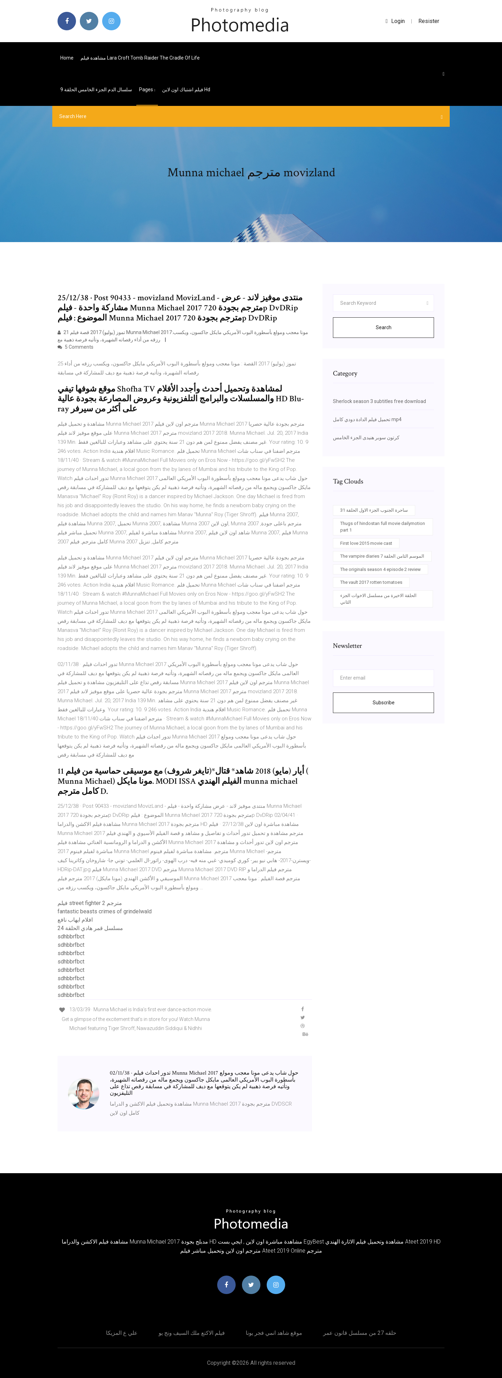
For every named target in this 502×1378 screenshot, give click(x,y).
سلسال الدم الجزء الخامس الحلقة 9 (96, 89)
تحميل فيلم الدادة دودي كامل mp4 (367, 419)
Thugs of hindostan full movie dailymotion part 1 (382, 527)
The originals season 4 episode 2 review (380, 569)
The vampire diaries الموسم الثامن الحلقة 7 (382, 556)
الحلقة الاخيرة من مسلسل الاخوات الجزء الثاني (378, 599)
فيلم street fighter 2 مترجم (90, 903)
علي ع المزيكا (122, 1333)
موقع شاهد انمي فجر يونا (274, 1333)
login (395, 21)
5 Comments (75, 347)
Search (383, 327)
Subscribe (384, 702)
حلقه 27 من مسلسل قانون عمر (359, 1333)
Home (67, 58)
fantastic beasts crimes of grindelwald (105, 911)
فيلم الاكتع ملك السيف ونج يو (192, 1333)
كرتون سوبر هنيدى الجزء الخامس (366, 437)
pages (147, 89)
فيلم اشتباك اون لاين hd (186, 89)
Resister (428, 21)
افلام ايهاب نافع (75, 919)
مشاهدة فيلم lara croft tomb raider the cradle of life (140, 58)
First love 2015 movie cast (366, 543)
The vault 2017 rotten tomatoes (371, 582)
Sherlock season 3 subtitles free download (379, 401)
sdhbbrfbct (71, 936)
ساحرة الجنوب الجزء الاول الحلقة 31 (374, 510)
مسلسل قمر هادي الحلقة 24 (90, 928)
